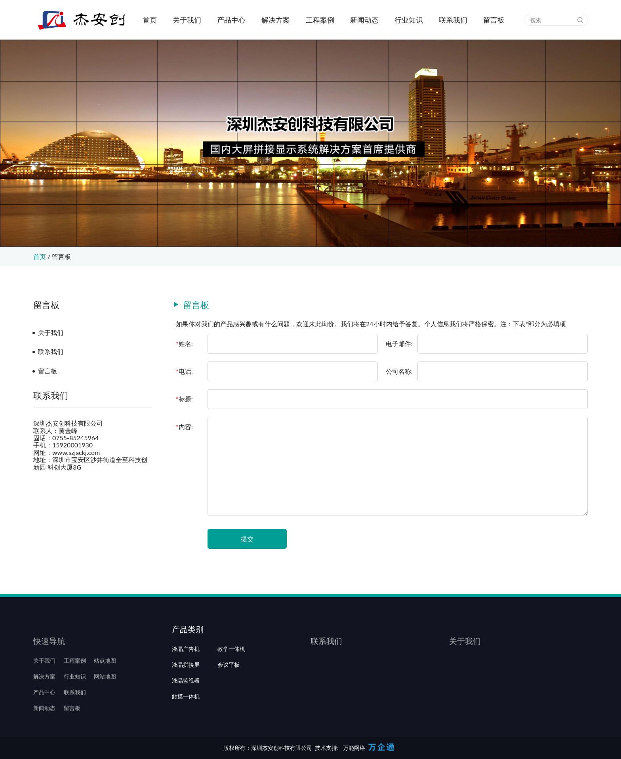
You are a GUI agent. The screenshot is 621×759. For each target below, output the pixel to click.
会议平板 (228, 687)
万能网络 (354, 747)
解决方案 (275, 19)
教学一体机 (231, 671)
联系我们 (453, 19)
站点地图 (105, 671)
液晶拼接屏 (186, 687)
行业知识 (408, 19)
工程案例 (320, 19)
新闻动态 (364, 19)
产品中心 (231, 19)
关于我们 (187, 19)
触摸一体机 (186, 718)
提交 (247, 538)
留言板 (494, 19)
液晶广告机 (186, 671)
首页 (150, 19)
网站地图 (105, 687)
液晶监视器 (186, 703)
